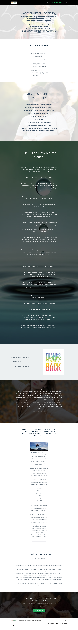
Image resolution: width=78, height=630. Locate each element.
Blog (45, 623)
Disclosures (64, 623)
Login (65, 2)
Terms (54, 623)
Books (48, 2)
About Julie (49, 623)
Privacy (59, 623)
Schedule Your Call (39, 610)
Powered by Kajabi (63, 620)
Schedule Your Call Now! (57, 2)
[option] (39, 399)
